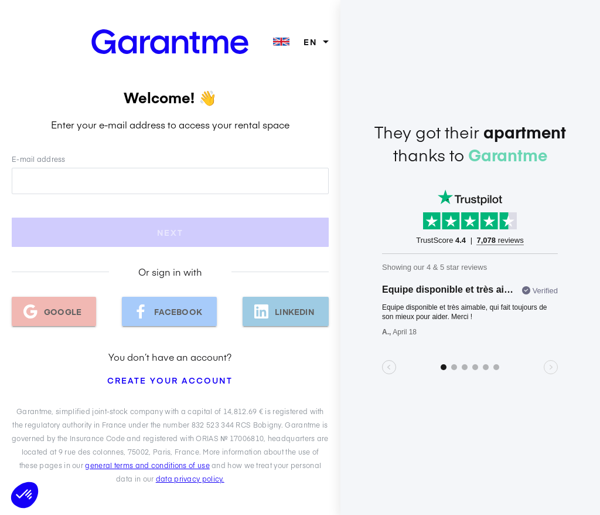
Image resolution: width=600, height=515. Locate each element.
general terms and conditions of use (147, 465)
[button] (25, 495)
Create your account (170, 380)
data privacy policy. (190, 478)
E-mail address (39, 159)
